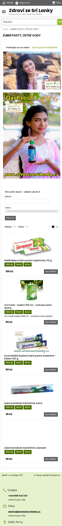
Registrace (24, 2)
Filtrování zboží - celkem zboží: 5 (22, 191)
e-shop (38, 475)
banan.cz (55, 475)
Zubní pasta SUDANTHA (44, 47)
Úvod (5, 29)
